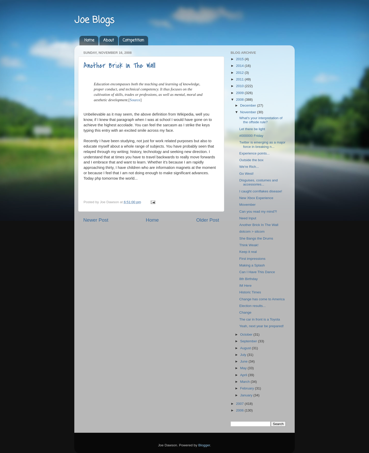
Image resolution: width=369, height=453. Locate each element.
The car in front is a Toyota (259, 319)
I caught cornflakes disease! (260, 191)
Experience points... (254, 153)
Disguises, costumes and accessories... (258, 182)
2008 (240, 99)
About (108, 40)
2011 (240, 79)
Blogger (204, 445)
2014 (240, 66)
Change (245, 312)
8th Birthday (248, 279)
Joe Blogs (94, 20)
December (248, 105)
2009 (240, 93)
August (246, 348)
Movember (247, 205)
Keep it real (248, 252)
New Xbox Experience (256, 198)
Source (135, 100)
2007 (240, 404)
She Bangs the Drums (256, 238)
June (244, 361)
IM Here (245, 285)
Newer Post (95, 220)
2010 (240, 86)
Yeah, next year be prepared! (261, 326)
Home (89, 40)
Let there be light (252, 129)
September (249, 341)
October (246, 334)
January (246, 395)
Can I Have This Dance (257, 272)
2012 (240, 73)
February (247, 388)
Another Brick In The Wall (119, 65)
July (243, 355)
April (244, 375)
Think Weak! (249, 245)
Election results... (252, 306)
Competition (133, 40)
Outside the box (251, 160)
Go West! (246, 174)
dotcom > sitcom (252, 231)
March (245, 382)
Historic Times (250, 292)
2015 (240, 59)
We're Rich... (249, 167)
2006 (240, 410)
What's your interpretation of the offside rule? (260, 120)
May (244, 368)
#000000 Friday (251, 136)
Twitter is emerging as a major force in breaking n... (262, 144)
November (248, 112)
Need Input (247, 218)
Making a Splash (252, 265)
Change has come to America (262, 299)
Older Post (207, 220)
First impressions (252, 259)
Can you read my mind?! (258, 211)
